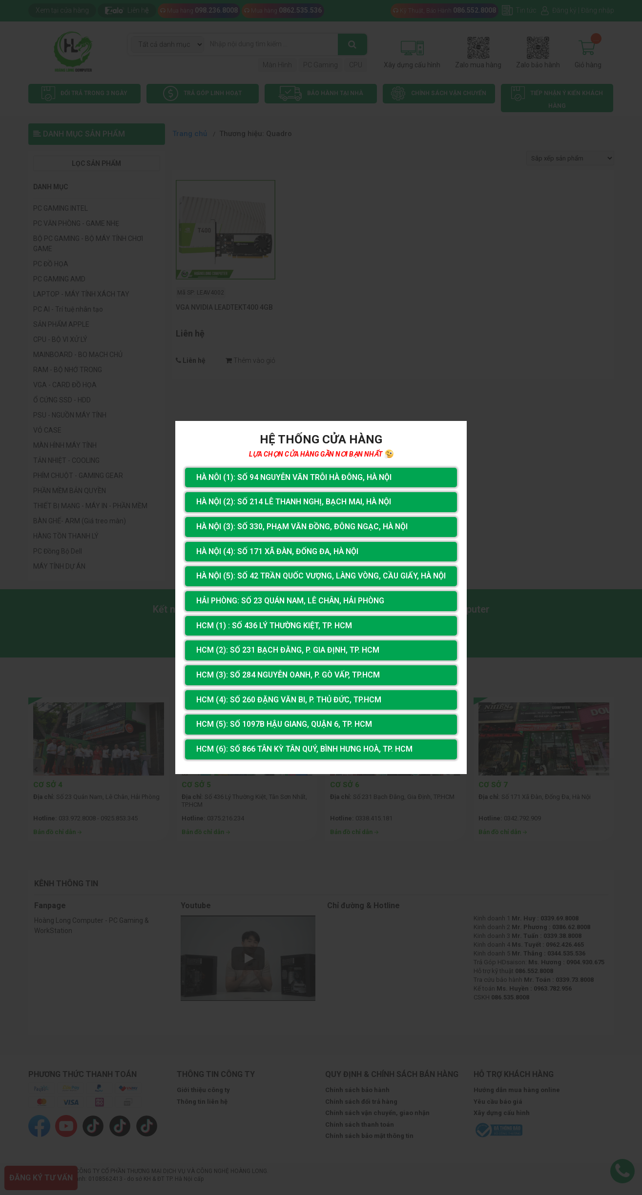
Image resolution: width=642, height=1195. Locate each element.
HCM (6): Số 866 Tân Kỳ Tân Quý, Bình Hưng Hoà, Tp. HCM (304, 749)
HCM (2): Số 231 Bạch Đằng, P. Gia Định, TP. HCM (287, 650)
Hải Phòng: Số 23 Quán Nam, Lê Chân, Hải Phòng (290, 600)
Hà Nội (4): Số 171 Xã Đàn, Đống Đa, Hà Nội (277, 551)
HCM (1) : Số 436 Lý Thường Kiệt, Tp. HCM (273, 625)
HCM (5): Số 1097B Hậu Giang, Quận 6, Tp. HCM (284, 724)
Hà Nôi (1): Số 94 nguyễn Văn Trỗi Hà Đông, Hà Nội (294, 476)
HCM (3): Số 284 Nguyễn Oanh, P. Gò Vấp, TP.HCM (287, 674)
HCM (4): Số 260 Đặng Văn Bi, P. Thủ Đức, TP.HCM (288, 699)
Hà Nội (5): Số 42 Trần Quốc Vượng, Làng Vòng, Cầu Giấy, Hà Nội (321, 575)
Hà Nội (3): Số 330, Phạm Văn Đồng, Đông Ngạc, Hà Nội (301, 526)
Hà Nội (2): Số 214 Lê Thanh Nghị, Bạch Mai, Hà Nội (293, 501)
